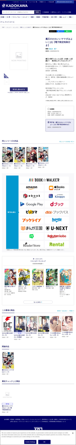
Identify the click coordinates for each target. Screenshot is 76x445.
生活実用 (55, 17)
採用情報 (17, 416)
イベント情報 (66, 12)
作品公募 (51, 2)
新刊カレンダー (55, 12)
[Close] (73, 433)
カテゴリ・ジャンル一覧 (20, 2)
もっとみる (37, 298)
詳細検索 (45, 12)
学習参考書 (46, 17)
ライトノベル (17, 17)
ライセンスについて (35, 416)
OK (44, 442)
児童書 (38, 17)
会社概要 (6, 416)
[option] (8, 359)
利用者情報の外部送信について (57, 418)
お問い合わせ (13, 418)
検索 (37, 12)
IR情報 (12, 416)
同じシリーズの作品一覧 (66, 141)
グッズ (7, 22)
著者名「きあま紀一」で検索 (65, 307)
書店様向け (45, 416)
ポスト (53, 31)
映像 (71, 17)
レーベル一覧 (33, 2)
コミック (25, 17)
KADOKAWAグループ (65, 416)
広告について (25, 416)
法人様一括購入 (53, 416)
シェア (61, 31)
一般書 (32, 17)
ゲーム (2, 22)
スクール (11, 22)
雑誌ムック (63, 17)
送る (69, 31)
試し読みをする (19, 89)
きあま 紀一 (53, 49)
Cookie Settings (30, 442)
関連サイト (43, 2)
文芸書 (3, 17)
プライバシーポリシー (25, 418)
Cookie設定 (45, 418)
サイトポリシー (36, 418)
